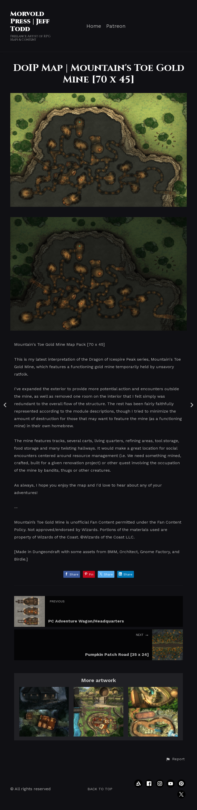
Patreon (115, 26)
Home (93, 26)
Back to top (99, 789)
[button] (175, 759)
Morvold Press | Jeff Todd (30, 22)
